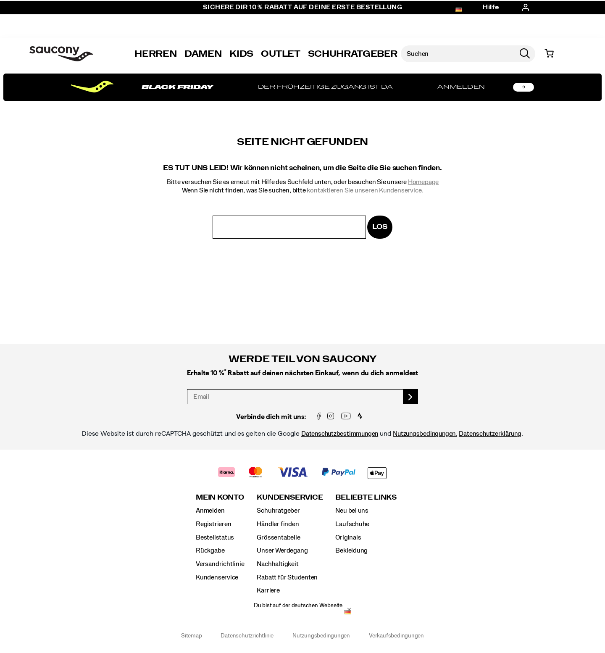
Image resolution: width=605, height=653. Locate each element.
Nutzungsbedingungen (321, 636)
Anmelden (210, 510)
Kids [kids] (241, 53)
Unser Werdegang (282, 550)
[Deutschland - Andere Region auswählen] (348, 613)
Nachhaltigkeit (277, 564)
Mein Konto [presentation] (220, 497)
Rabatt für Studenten (287, 577)
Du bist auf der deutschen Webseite (298, 605)
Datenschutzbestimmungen (339, 433)
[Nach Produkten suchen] (457, 53)
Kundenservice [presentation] (290, 497)
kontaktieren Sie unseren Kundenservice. (365, 190)
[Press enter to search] (524, 53)
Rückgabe (210, 550)
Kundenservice (217, 577)
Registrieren (213, 524)
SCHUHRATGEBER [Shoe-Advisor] (352, 53)
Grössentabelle (278, 537)
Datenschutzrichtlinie (247, 636)
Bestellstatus (215, 537)
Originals (348, 537)
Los (379, 226)
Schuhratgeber (278, 510)
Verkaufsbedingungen (396, 636)
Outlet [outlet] (280, 53)
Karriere (268, 590)
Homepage (423, 182)
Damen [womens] (203, 53)
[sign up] (410, 396)
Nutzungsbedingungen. (425, 433)
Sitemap (191, 636)
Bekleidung (351, 550)
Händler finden (278, 524)
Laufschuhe (352, 524)
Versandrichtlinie (220, 564)
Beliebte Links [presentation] (366, 497)
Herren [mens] (155, 53)
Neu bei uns (351, 510)
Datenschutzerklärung (490, 433)
